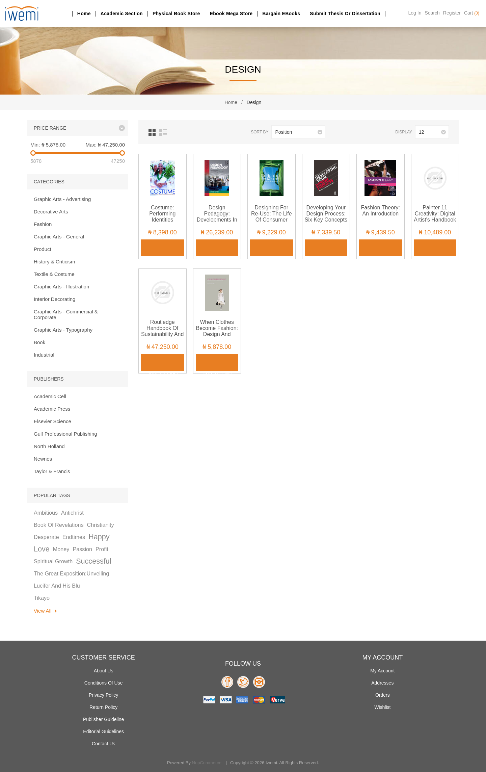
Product (42, 249)
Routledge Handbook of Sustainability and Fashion (162, 331)
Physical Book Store (176, 13)
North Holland (49, 446)
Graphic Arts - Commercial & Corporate (66, 314)
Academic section (122, 13)
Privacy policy (103, 695)
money (61, 549)
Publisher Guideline (103, 719)
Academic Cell (50, 396)
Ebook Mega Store (231, 13)
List (163, 132)
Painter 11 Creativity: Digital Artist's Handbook (435, 214)
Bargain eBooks (281, 13)
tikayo (42, 598)
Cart (471, 13)
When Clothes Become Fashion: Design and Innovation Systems (217, 334)
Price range (50, 128)
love (42, 549)
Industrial (44, 355)
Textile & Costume (54, 274)
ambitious (46, 513)
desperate (46, 537)
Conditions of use (103, 683)
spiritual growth (53, 561)
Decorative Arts (51, 211)
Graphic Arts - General (59, 236)
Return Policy (103, 707)
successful (93, 561)
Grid (152, 132)
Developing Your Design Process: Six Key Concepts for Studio (326, 217)
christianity (100, 525)
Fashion (43, 224)
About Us (103, 670)
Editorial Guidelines (103, 731)
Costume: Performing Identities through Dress (162, 217)
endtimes (73, 537)
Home (84, 13)
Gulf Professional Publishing (65, 434)
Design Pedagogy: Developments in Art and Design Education (217, 220)
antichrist (72, 513)
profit (102, 549)
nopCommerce (206, 762)
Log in (415, 13)
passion (82, 549)
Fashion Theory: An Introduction (380, 210)
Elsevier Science (52, 421)
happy (98, 537)
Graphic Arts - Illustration (61, 286)
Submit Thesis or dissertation (345, 13)
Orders (382, 695)
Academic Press (52, 409)
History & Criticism (54, 261)
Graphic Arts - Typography (63, 330)
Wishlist (382, 707)
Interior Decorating (54, 299)
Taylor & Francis (52, 471)
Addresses (382, 683)
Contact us (103, 743)
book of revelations (59, 525)
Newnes (43, 459)
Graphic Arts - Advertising (62, 199)
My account (382, 670)
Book (39, 342)
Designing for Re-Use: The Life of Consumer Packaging (271, 217)
